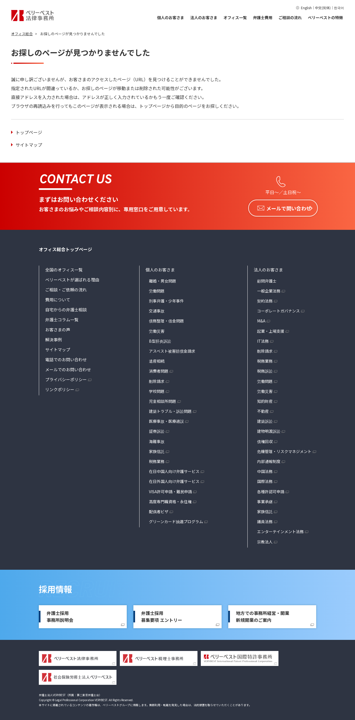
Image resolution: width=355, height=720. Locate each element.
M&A (261, 319)
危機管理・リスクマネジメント (284, 450)
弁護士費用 (262, 17)
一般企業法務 (268, 289)
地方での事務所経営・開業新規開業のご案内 (262, 615)
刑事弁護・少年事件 (166, 299)
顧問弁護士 (267, 279)
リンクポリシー (59, 388)
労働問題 (156, 289)
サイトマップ (29, 144)
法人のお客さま (203, 17)
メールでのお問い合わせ (68, 368)
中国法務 (265, 470)
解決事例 (53, 338)
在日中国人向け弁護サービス (174, 470)
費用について (57, 298)
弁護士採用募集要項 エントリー (161, 615)
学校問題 (156, 390)
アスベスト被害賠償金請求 (172, 349)
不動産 (263, 410)
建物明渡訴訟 (268, 430)
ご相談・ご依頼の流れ (66, 288)
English (306, 7)
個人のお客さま (170, 17)
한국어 (339, 7)
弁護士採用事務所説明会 (60, 615)
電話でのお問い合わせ (66, 358)
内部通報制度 (268, 460)
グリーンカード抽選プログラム (176, 520)
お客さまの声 (57, 328)
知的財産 (265, 400)
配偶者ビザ (158, 510)
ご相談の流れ (290, 17)
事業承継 (265, 500)
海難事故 (156, 440)
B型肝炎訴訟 (160, 339)
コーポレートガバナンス (278, 309)
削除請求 (156, 380)
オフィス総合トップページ (65, 248)
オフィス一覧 (235, 17)
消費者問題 (158, 370)
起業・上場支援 (270, 329)
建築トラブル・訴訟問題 (170, 410)
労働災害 (156, 329)
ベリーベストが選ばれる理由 (72, 278)
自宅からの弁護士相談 (66, 308)
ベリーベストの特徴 (325, 17)
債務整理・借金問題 (166, 319)
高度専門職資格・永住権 (170, 500)
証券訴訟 (156, 430)
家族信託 (156, 450)
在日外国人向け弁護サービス (174, 480)
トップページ (29, 132)
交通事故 (156, 309)
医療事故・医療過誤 (166, 420)
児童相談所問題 (162, 400)
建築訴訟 (265, 420)
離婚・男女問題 (162, 279)
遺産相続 (156, 360)
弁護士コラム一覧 (61, 318)
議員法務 (265, 520)
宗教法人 (265, 540)
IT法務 (263, 339)
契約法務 (265, 299)
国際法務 (265, 480)
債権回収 (265, 440)
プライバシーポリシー (66, 378)
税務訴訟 (265, 370)
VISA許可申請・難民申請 (170, 490)
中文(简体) (323, 7)
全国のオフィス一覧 (64, 268)
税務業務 (156, 460)
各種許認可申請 (270, 490)
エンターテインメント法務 (280, 530)
